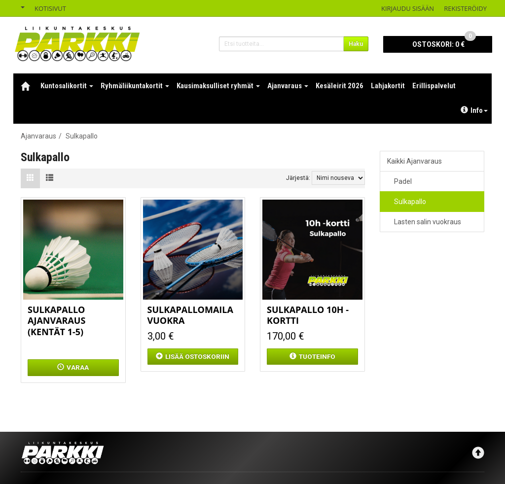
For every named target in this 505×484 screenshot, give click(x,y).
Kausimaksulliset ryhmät (218, 85)
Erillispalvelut (434, 85)
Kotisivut (50, 8)
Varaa (73, 367)
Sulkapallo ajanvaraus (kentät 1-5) (56, 321)
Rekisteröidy (465, 8)
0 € (444, 42)
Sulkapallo (410, 202)
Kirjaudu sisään (407, 8)
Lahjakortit (388, 85)
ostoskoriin (192, 356)
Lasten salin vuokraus (427, 222)
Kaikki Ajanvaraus (414, 161)
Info (474, 110)
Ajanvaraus (287, 85)
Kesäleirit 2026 (339, 85)
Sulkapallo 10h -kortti (308, 315)
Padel (403, 181)
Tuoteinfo (312, 356)
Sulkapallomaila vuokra (190, 315)
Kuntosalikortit (66, 85)
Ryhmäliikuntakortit (135, 85)
